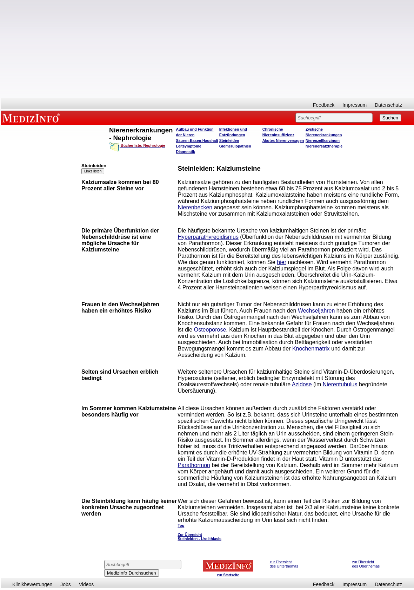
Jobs (65, 584)
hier (281, 262)
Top (181, 525)
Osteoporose (210, 330)
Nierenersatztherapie (324, 146)
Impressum (354, 105)
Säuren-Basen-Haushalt (197, 140)
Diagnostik (185, 152)
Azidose (302, 384)
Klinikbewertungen (32, 584)
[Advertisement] (207, 49)
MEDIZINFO (32, 118)
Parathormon (194, 465)
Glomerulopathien (235, 146)
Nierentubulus (340, 384)
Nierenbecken (195, 207)
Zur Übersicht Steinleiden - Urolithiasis (199, 536)
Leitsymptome (188, 146)
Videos (86, 584)
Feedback (323, 105)
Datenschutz (388, 105)
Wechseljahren (316, 311)
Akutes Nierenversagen (283, 140)
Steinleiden (229, 140)
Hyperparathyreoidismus (208, 237)
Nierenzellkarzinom (323, 140)
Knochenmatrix (311, 349)
